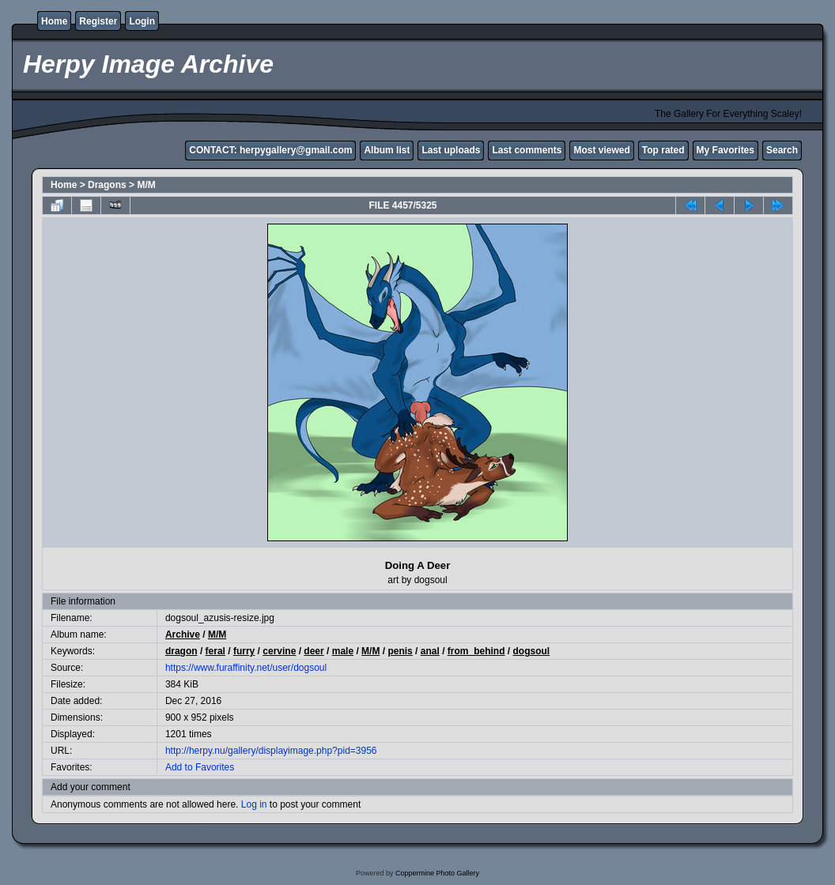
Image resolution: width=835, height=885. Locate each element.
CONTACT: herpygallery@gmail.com (270, 150)
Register (98, 21)
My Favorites (725, 150)
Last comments (526, 150)
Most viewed (601, 150)
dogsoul (531, 651)
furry (244, 651)
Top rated (663, 150)
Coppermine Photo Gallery (437, 873)
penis (399, 651)
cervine (279, 651)
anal (430, 651)
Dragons (107, 184)
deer (313, 651)
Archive (182, 634)
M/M (146, 184)
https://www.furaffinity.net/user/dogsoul (246, 667)
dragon (181, 651)
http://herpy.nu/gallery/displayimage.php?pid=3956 (271, 750)
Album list (387, 150)
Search (782, 150)
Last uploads (450, 150)
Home (54, 21)
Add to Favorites (199, 767)
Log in (254, 804)
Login (142, 21)
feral (215, 651)
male (342, 651)
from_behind (476, 651)
